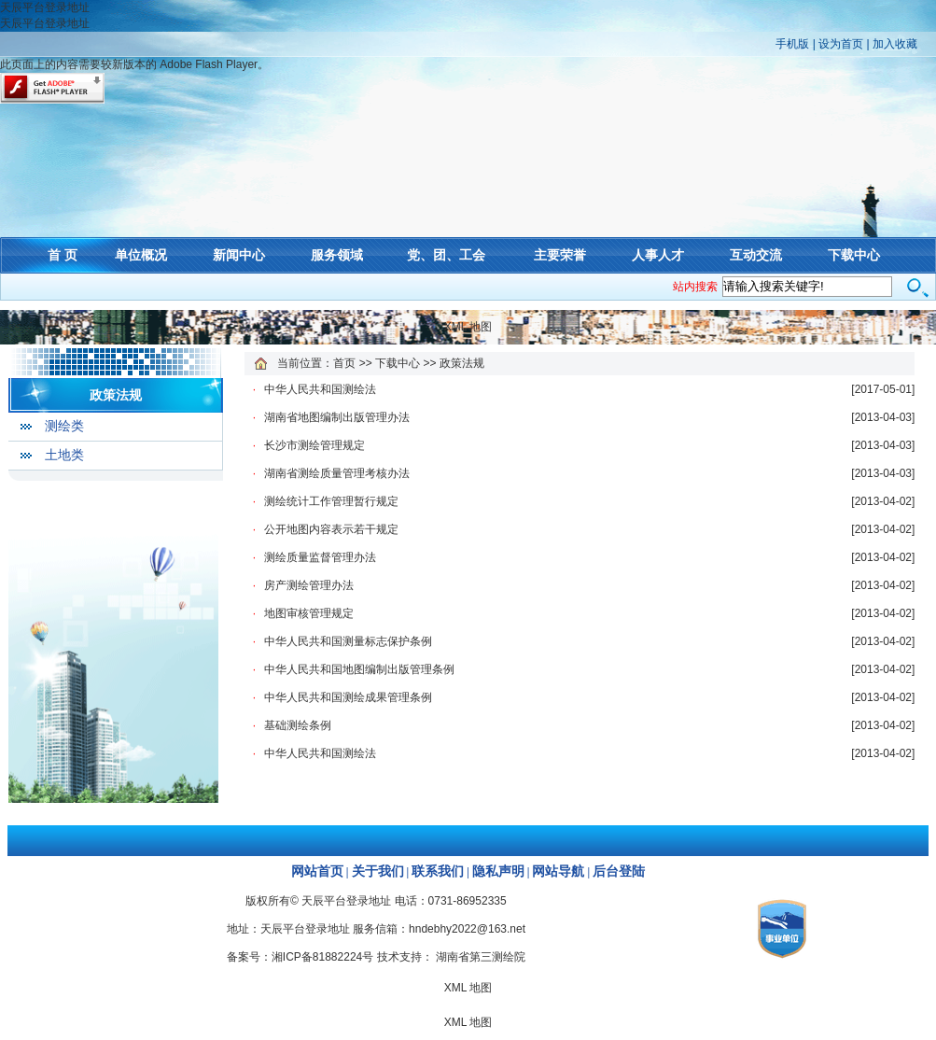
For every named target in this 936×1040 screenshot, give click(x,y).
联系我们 (438, 871)
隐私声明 (498, 871)
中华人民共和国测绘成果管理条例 (348, 697)
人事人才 (658, 254)
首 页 (62, 254)
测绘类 (64, 426)
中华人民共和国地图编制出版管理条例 (359, 669)
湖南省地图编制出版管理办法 (337, 417)
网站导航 (558, 871)
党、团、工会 (446, 254)
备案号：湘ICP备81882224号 (300, 956)
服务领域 (337, 254)
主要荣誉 (560, 254)
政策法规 (116, 395)
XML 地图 (468, 326)
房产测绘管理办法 (309, 585)
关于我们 (378, 871)
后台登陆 (619, 871)
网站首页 (317, 871)
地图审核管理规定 (309, 613)
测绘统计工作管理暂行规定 (331, 501)
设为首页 (840, 43)
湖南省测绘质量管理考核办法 (337, 473)
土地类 (64, 455)
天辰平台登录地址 (45, 7)
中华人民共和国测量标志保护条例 (348, 641)
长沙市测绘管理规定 (314, 445)
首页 (344, 363)
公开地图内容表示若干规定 (331, 529)
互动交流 (756, 254)
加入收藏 (895, 43)
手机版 (792, 43)
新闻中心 (239, 254)
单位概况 (141, 254)
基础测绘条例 (297, 725)
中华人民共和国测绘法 (320, 389)
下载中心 (854, 254)
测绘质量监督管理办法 (320, 557)
